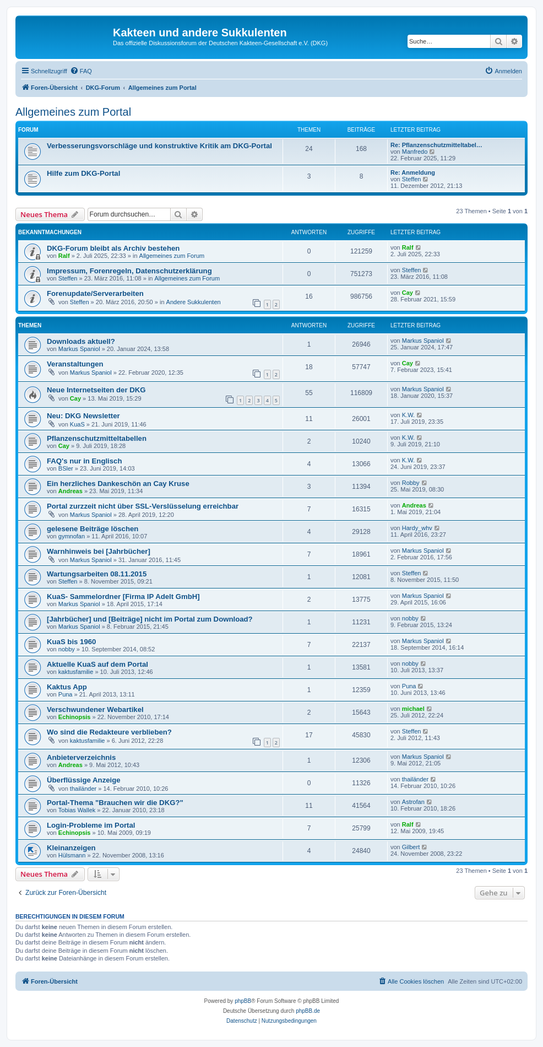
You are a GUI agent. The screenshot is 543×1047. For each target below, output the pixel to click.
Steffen (411, 179)
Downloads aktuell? (81, 341)
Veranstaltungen (75, 364)
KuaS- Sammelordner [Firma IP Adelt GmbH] (123, 596)
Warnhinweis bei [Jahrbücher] (98, 551)
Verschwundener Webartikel (95, 709)
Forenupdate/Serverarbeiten (95, 293)
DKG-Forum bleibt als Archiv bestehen (113, 248)
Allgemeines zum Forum (172, 255)
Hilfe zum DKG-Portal (83, 173)
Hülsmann (72, 855)
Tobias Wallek (76, 810)
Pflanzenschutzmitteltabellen (96, 438)
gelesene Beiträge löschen (92, 529)
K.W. (408, 415)
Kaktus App (67, 687)
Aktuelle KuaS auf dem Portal (97, 664)
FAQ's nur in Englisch (84, 461)
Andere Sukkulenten (193, 302)
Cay (407, 292)
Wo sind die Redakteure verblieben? (109, 732)
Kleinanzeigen (71, 848)
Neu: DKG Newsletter (83, 416)
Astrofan (413, 801)
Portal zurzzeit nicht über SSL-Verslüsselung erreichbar (142, 506)
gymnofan (71, 536)
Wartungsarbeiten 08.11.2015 (96, 574)
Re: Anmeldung (412, 172)
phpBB (243, 1001)
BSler (65, 468)
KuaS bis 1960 (71, 642)
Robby (411, 482)
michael (413, 708)
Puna (65, 694)
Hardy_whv (417, 528)
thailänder (83, 788)
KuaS (77, 424)
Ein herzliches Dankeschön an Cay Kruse (118, 483)
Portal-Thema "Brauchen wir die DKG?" (115, 802)
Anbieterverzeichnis (81, 757)
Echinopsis (74, 717)
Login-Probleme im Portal (91, 825)
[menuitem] (81, 71)
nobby (410, 618)
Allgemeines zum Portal (73, 112)
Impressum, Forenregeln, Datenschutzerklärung (129, 271)
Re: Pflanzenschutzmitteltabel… (436, 145)
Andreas (70, 491)
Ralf (64, 255)
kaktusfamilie (76, 671)
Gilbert (411, 847)
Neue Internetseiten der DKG (96, 390)
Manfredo (414, 151)
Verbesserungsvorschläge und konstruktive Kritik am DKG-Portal (159, 146)
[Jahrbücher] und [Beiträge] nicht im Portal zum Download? (150, 619)
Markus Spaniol (79, 349)
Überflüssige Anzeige (84, 780)
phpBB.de (308, 1011)
